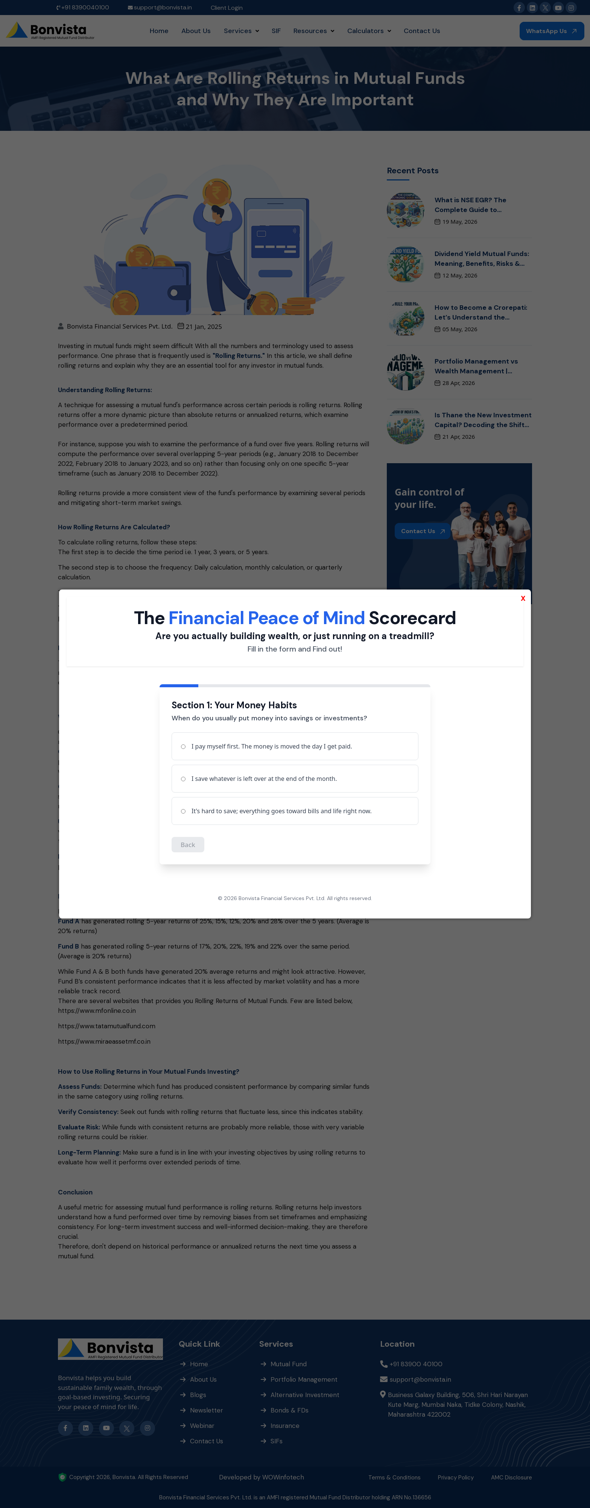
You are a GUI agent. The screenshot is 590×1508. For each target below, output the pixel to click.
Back (188, 844)
